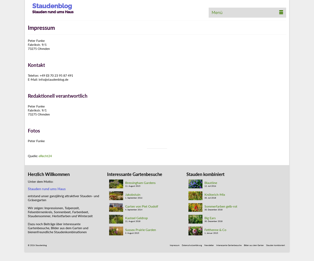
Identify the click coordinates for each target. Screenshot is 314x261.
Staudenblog (52, 6)
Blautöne (210, 183)
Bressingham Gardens (140, 183)
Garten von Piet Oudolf (141, 206)
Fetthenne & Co (215, 230)
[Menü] (247, 13)
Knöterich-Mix (214, 194)
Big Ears (210, 218)
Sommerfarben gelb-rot (220, 206)
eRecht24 (45, 156)
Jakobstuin (132, 194)
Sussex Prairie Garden (140, 230)
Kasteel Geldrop (136, 218)
